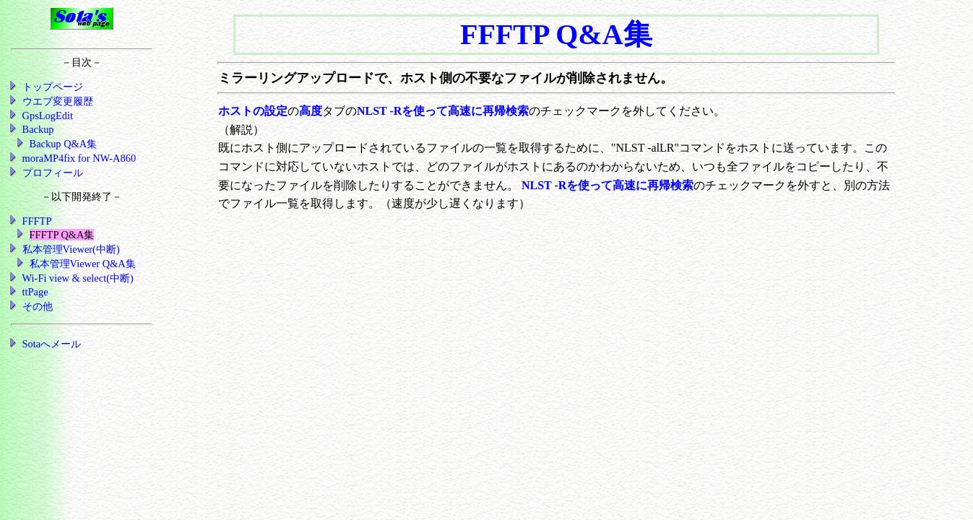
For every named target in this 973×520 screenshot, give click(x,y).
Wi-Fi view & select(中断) (78, 278)
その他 (37, 306)
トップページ (52, 86)
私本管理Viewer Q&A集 (83, 263)
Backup (38, 129)
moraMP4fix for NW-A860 (79, 158)
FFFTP (37, 221)
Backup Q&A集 (64, 144)
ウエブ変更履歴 (57, 101)
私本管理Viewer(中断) (71, 249)
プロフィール (52, 172)
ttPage (35, 292)
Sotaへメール (52, 344)
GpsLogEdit (47, 115)
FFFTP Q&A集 (62, 234)
